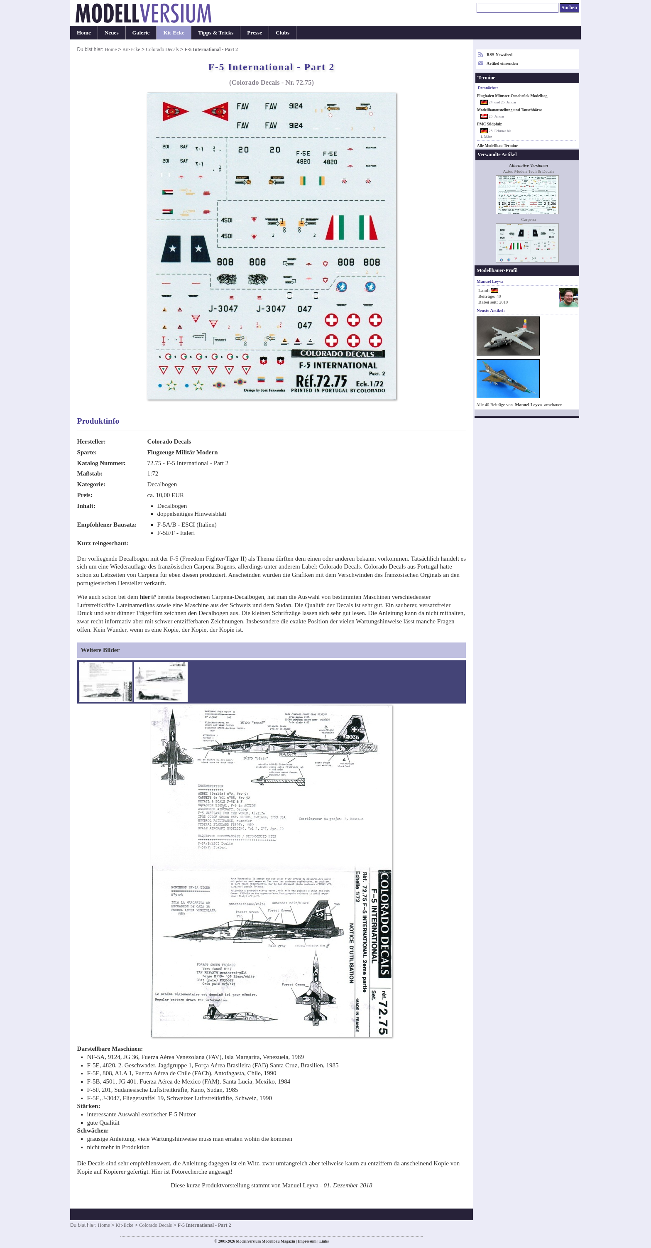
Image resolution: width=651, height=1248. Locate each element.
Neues (112, 32)
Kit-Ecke (173, 32)
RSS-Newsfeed (499, 54)
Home (84, 32)
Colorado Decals (162, 49)
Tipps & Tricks (215, 32)
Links (324, 1241)
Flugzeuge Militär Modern (182, 452)
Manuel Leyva (528, 404)
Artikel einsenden (502, 63)
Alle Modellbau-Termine (497, 146)
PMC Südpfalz (489, 124)
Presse (254, 32)
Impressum (307, 1241)
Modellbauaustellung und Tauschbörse (509, 110)
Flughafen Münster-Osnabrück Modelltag (512, 96)
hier (145, 596)
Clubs (282, 32)
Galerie (141, 32)
